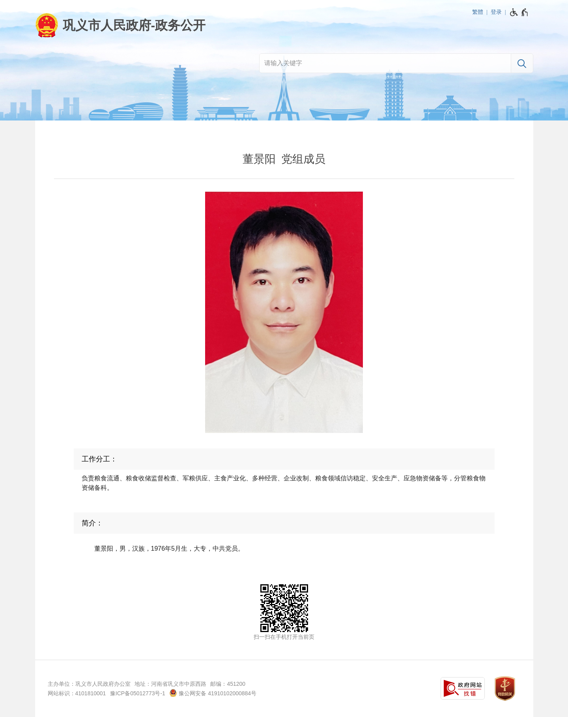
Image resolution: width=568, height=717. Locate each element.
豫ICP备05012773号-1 (137, 693)
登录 (496, 12)
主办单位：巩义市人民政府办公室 (89, 684)
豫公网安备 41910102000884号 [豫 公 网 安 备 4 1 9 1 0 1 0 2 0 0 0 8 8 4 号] (212, 693)
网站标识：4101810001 (77, 693)
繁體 (477, 12)
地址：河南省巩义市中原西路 (170, 684)
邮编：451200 (227, 684)
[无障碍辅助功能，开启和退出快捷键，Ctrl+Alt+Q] (519, 12)
